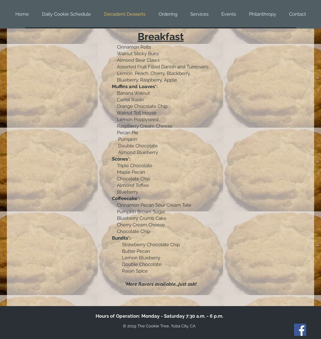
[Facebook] (300, 330)
